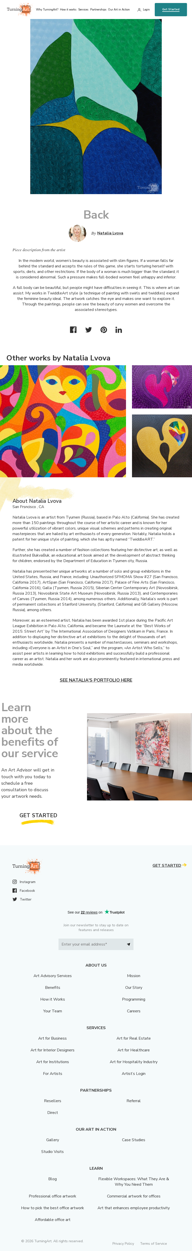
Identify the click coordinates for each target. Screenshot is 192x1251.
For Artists (52, 1073)
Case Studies (133, 1140)
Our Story (133, 987)
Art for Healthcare (134, 1050)
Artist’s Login (134, 1073)
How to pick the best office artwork (52, 1208)
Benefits (52, 987)
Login (146, 10)
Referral (133, 1101)
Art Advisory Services (53, 976)
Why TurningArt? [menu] (47, 10)
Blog (52, 1179)
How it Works (52, 999)
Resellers (52, 1101)
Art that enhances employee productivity (134, 1208)
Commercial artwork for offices (133, 1196)
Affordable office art (52, 1219)
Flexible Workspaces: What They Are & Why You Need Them (133, 1181)
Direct (52, 1112)
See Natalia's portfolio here (96, 680)
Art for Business (52, 1038)
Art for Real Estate (133, 1038)
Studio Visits (52, 1151)
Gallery (52, 1140)
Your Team (52, 1011)
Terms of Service (153, 1243)
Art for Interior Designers (52, 1050)
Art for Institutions (52, 1062)
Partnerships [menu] (98, 10)
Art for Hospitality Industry (134, 1062)
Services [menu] (83, 10)
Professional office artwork (52, 1196)
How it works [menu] (68, 10)
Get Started (171, 9)
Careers (133, 1011)
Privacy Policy (123, 1243)
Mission (133, 976)
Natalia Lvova (110, 233)
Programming (133, 999)
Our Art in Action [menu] (119, 10)
